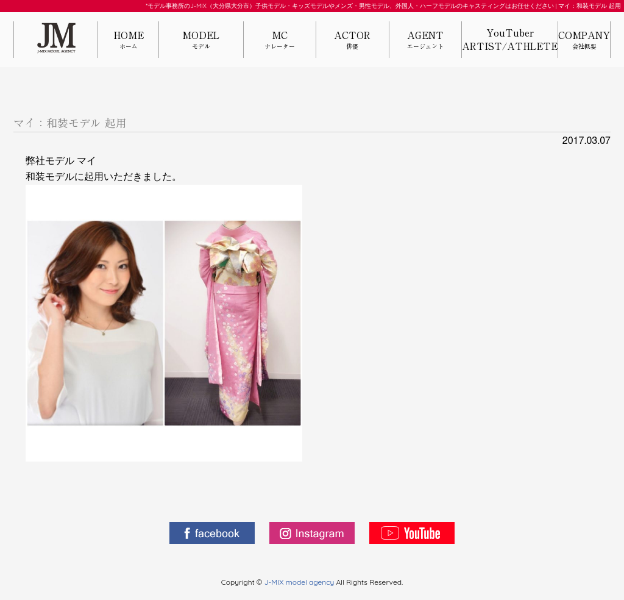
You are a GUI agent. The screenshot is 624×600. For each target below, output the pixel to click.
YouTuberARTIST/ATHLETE (510, 39)
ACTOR (352, 40)
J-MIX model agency (300, 582)
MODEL (201, 40)
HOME (128, 40)
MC (280, 40)
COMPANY (584, 40)
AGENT (425, 40)
